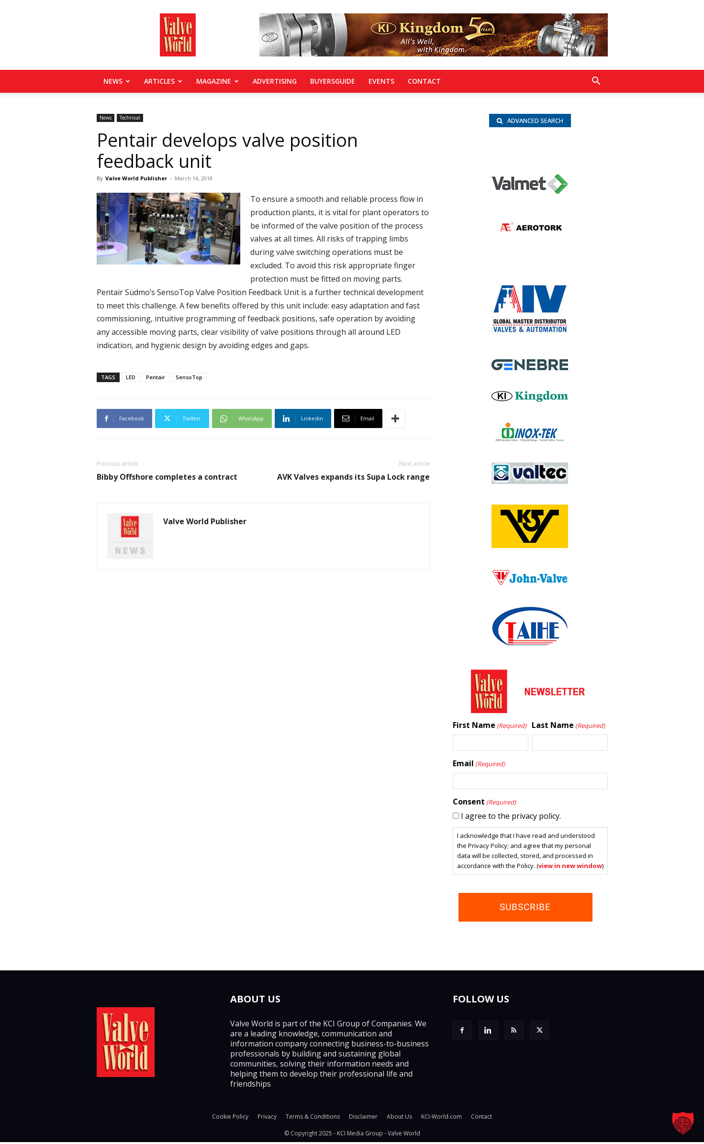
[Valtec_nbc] (530, 483)
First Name (489, 727)
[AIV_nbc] (530, 337)
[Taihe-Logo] (530, 644)
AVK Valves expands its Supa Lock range (353, 477)
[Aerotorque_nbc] (530, 238)
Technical (130, 117)
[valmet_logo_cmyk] (530, 193)
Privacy (267, 1118)
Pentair (155, 377)
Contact (424, 81)
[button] (596, 82)
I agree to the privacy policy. (511, 818)
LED (130, 377)
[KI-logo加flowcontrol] (530, 401)
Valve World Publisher (136, 178)
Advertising (275, 81)
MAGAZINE (217, 81)
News (116, 81)
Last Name (568, 727)
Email (479, 765)
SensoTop (189, 377)
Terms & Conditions (313, 1118)
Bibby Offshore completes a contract (167, 477)
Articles (163, 81)
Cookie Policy (230, 1118)
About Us (399, 1118)
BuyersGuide (332, 81)
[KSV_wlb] (530, 547)
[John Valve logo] (530, 585)
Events (381, 81)
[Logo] (530, 369)
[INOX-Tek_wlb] (530, 441)
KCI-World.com (441, 1118)
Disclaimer (363, 1118)
